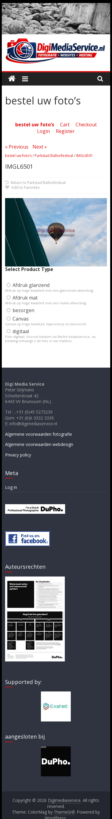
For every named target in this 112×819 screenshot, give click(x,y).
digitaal (18, 331)
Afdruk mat (22, 297)
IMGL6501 (84, 155)
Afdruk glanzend (28, 285)
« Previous (16, 146)
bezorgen (20, 310)
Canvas (18, 318)
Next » (40, 146)
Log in (11, 487)
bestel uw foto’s (18, 155)
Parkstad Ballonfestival (54, 155)
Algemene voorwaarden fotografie (38, 434)
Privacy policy (18, 455)
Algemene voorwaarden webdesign (39, 444)
